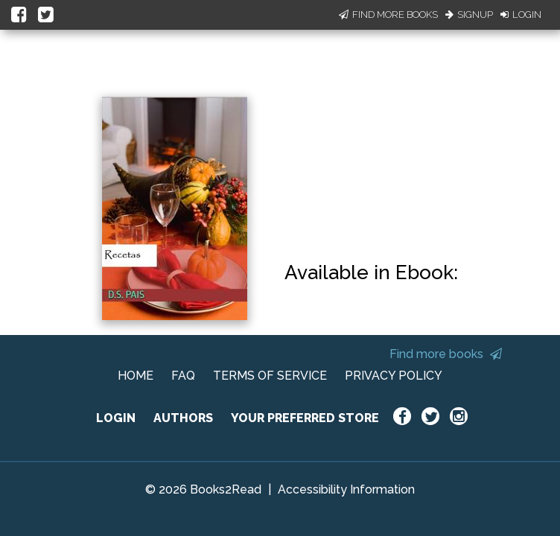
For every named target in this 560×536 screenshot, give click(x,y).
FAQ (183, 375)
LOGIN (116, 418)
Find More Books (388, 14)
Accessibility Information (346, 489)
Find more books (445, 354)
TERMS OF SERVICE (270, 375)
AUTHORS (183, 418)
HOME (135, 375)
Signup (469, 14)
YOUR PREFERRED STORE (305, 418)
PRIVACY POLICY (393, 375)
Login (520, 14)
